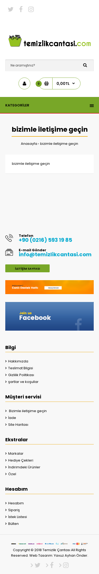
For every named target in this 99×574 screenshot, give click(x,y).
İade (12, 417)
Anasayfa (29, 143)
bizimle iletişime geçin (59, 143)
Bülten (13, 523)
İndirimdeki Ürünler (24, 467)
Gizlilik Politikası (21, 374)
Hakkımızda (18, 361)
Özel (12, 474)
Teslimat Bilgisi (20, 368)
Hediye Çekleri (20, 460)
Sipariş (14, 510)
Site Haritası (18, 424)
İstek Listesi (17, 516)
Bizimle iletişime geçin (27, 410)
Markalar (15, 453)
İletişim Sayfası (27, 268)
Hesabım (16, 503)
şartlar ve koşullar (23, 381)
